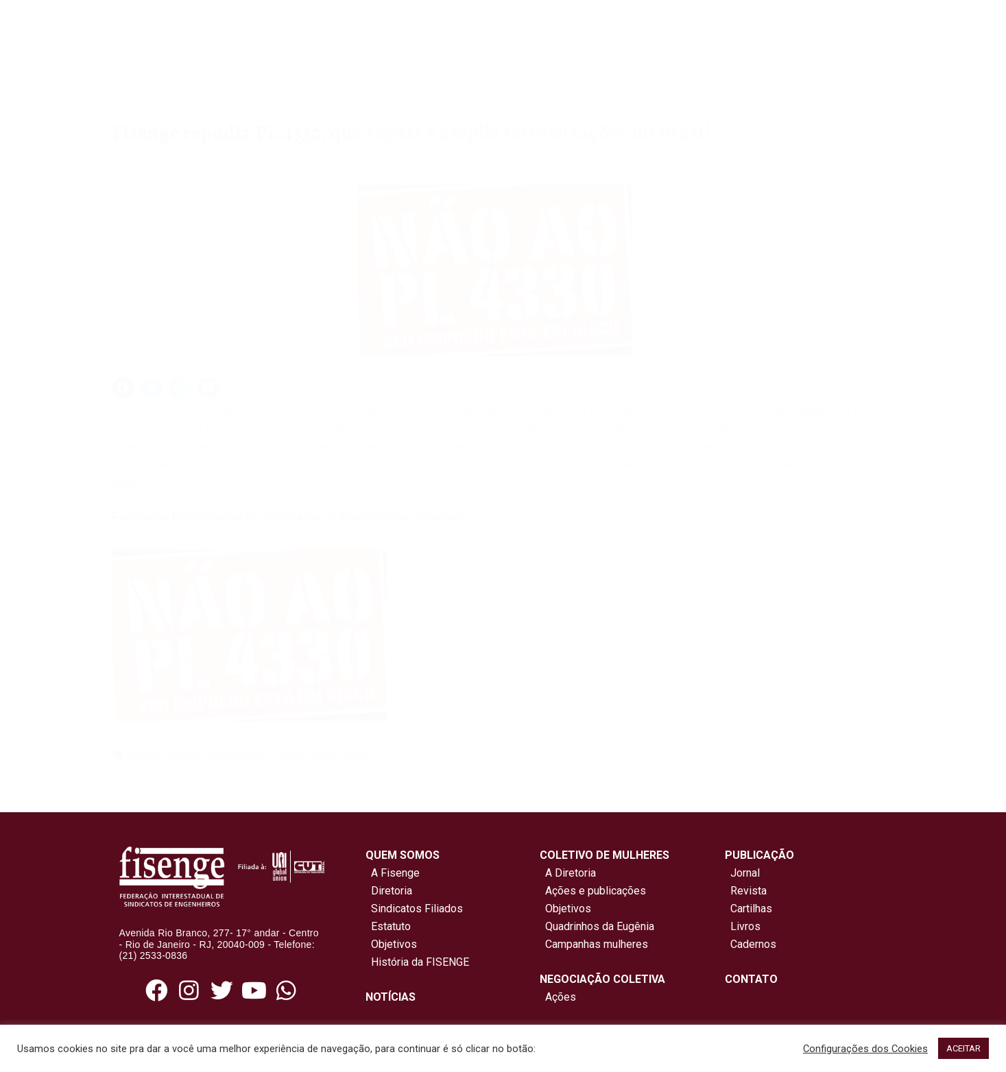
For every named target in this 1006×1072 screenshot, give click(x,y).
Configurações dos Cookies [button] (865, 1049)
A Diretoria (568, 872)
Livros (745, 926)
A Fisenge (393, 872)
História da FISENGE (417, 962)
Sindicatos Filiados (414, 908)
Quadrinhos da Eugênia (597, 926)
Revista (748, 890)
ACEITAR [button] (963, 1048)
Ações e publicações (593, 890)
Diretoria (389, 890)
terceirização (340, 755)
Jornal (745, 872)
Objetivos (391, 944)
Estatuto (388, 926)
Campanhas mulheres (594, 944)
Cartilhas (751, 908)
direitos (144, 755)
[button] (123, 388)
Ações (558, 996)
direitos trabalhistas (215, 755)
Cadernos (753, 944)
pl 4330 (286, 755)
